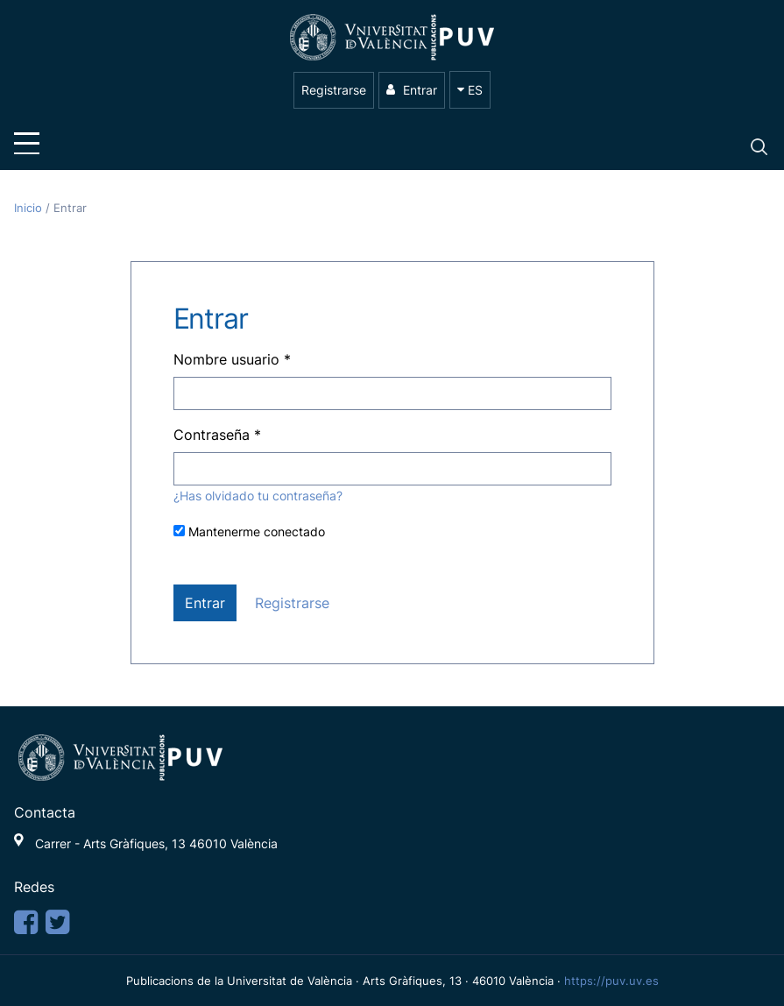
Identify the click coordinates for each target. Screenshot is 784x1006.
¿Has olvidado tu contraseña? (258, 495)
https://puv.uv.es (611, 981)
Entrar (411, 89)
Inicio (30, 208)
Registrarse (333, 89)
